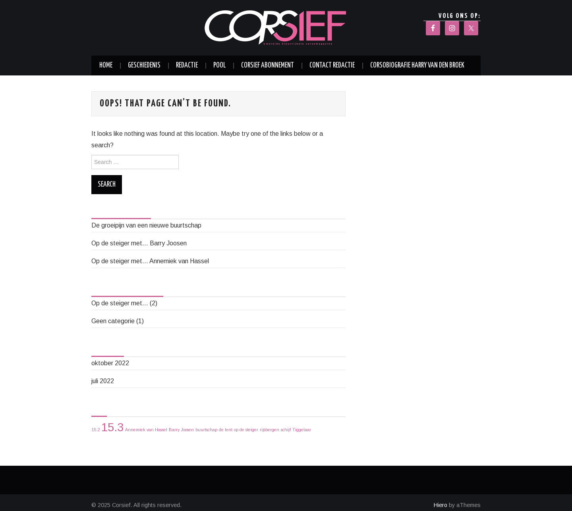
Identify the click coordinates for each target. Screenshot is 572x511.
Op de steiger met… (119, 303)
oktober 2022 (110, 363)
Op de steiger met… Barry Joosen (139, 243)
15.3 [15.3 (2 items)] (112, 427)
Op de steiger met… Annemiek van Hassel (150, 261)
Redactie (187, 65)
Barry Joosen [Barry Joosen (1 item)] (181, 429)
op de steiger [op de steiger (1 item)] (246, 429)
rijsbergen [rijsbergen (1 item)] (269, 429)
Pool (219, 65)
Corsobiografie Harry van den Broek (417, 65)
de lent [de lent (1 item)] (225, 429)
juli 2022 (102, 381)
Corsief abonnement (267, 65)
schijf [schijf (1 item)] (286, 429)
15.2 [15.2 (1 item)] (95, 429)
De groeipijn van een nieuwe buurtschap (146, 225)
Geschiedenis (144, 65)
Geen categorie (113, 321)
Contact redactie (332, 65)
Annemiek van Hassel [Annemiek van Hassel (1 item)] (146, 429)
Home (105, 65)
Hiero (440, 505)
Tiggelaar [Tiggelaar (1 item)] (301, 429)
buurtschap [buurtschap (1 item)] (206, 429)
